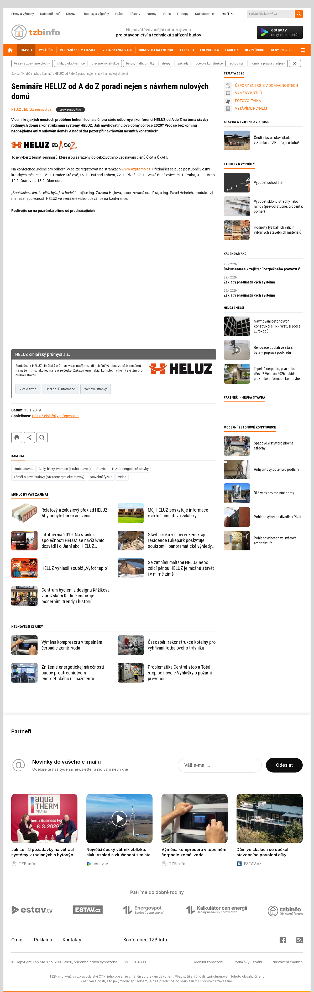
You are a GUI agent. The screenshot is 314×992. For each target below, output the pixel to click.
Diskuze (71, 14)
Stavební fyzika (101, 477)
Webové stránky (95, 389)
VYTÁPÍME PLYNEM (251, 108)
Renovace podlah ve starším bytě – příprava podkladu (275, 350)
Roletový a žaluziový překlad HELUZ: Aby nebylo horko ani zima (75, 512)
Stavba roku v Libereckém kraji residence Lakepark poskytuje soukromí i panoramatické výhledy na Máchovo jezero (180, 540)
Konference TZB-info (145, 939)
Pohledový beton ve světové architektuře (275, 540)
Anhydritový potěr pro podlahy (276, 469)
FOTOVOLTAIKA (248, 101)
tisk (17, 437)
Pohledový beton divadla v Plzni (277, 516)
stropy (165, 63)
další (295, 63)
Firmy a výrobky (22, 14)
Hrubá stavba (30, 74)
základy (183, 63)
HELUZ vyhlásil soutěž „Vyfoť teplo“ (74, 568)
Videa (167, 14)
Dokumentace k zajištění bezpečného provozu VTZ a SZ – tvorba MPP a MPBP (263, 269)
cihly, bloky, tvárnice (71, 63)
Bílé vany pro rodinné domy (274, 493)
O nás (17, 939)
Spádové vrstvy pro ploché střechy (274, 446)
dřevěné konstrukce (105, 63)
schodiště (236, 63)
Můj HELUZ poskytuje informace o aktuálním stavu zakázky (178, 512)
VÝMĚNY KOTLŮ (248, 93)
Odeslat (284, 765)
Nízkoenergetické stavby (130, 469)
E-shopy (183, 14)
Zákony (135, 14)
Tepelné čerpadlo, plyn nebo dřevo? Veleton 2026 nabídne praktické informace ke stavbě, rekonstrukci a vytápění (277, 373)
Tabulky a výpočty (96, 14)
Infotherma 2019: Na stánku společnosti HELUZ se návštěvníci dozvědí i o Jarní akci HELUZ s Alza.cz (73, 540)
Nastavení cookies (288, 962)
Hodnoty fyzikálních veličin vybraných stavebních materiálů (277, 230)
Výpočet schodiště (268, 182)
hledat (42, 437)
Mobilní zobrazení (208, 962)
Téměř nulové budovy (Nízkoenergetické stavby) (49, 477)
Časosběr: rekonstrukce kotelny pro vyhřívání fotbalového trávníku (182, 645)
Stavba (15, 74)
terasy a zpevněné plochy (32, 63)
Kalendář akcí (50, 14)
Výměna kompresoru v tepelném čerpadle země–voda (71, 645)
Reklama (43, 939)
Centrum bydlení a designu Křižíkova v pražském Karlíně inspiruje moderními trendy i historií (75, 595)
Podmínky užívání (248, 962)
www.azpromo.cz (136, 169)
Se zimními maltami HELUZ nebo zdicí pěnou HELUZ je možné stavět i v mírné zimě (181, 568)
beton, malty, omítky (140, 63)
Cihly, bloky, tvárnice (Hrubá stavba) (65, 469)
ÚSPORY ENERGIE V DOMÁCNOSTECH (266, 85)
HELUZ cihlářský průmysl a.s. (32, 109)
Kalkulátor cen (205, 14)
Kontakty (72, 939)
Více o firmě (27, 389)
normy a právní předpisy (267, 63)
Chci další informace (60, 389)
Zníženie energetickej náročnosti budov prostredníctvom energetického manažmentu (72, 672)
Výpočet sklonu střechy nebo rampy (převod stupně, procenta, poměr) (278, 206)
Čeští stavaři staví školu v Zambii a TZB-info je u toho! (276, 140)
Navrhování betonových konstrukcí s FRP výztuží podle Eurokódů (277, 326)
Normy (151, 14)
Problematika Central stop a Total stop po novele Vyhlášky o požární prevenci (180, 672)
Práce (119, 14)
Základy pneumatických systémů (249, 282)
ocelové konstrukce (209, 63)
